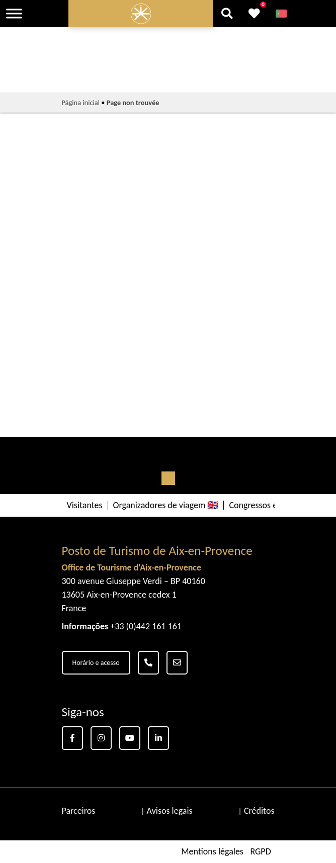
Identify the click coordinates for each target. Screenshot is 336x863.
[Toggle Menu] (14, 13)
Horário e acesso (96, 662)
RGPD (260, 851)
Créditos (259, 810)
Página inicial (81, 102)
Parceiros (79, 810)
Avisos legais (170, 810)
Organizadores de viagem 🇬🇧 (166, 505)
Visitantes (85, 505)
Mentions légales (212, 851)
